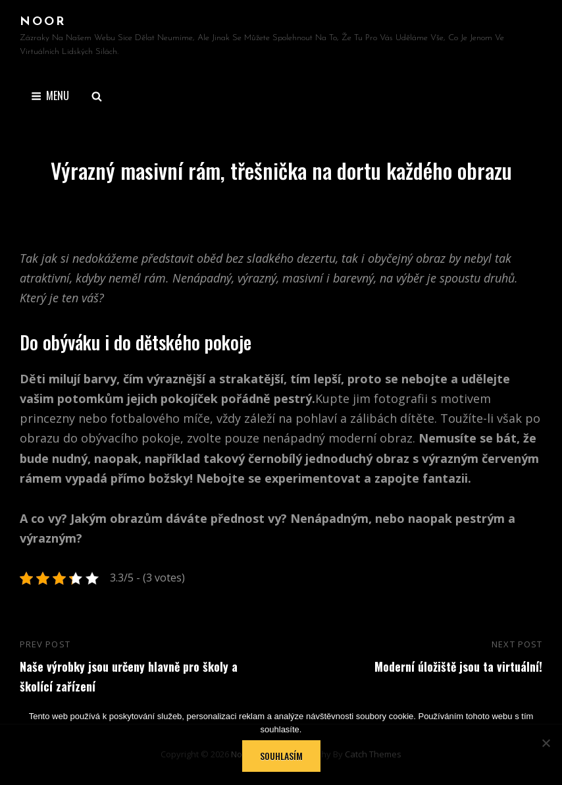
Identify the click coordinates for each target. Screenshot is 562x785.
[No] (545, 742)
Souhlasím (281, 756)
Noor (43, 22)
